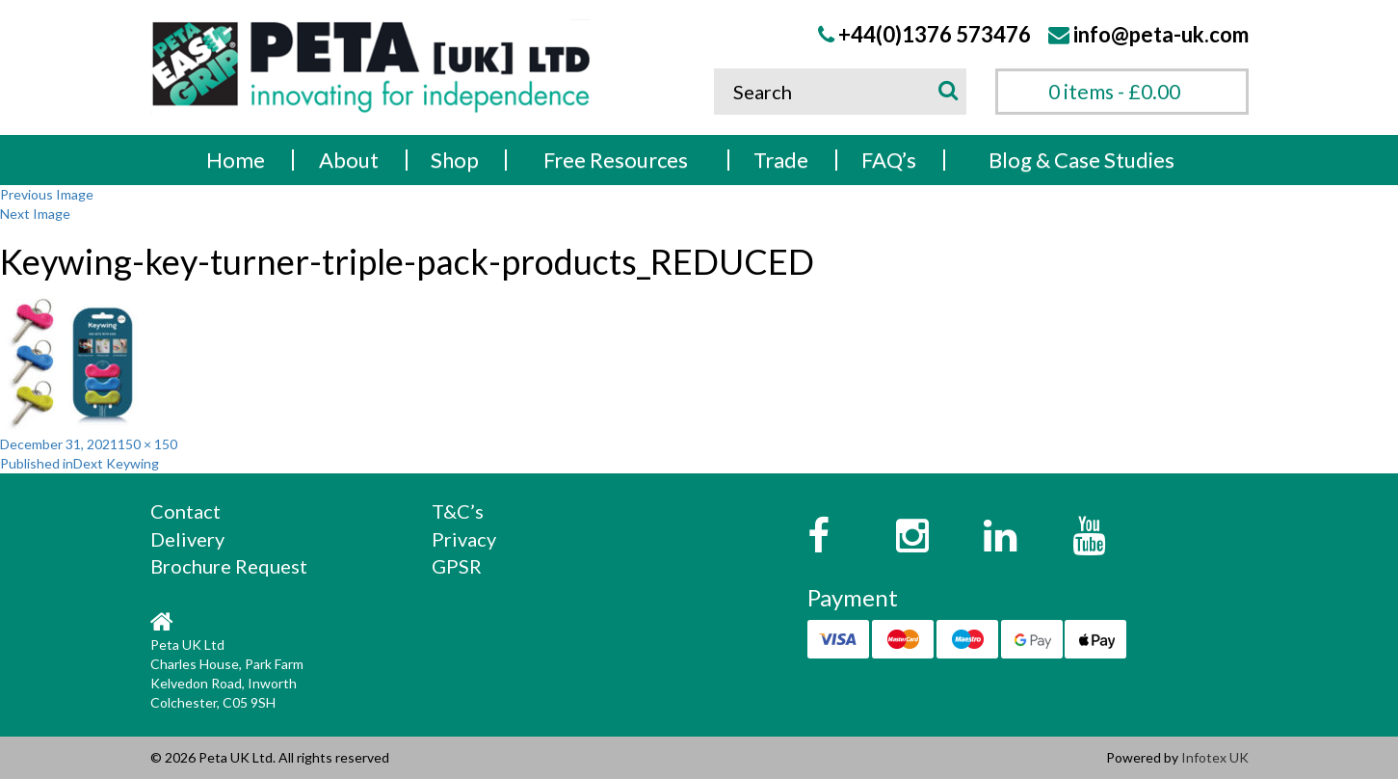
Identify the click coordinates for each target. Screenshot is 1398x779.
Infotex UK (1215, 757)
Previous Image (46, 194)
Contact (185, 511)
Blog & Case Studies (1081, 160)
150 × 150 (147, 444)
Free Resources (615, 160)
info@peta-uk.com (1161, 34)
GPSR (457, 566)
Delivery (187, 539)
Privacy (464, 539)
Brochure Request (228, 566)
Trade (780, 160)
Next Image (35, 213)
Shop (455, 160)
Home (235, 160)
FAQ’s (888, 160)
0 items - (1114, 91)
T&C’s (458, 511)
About (349, 160)
